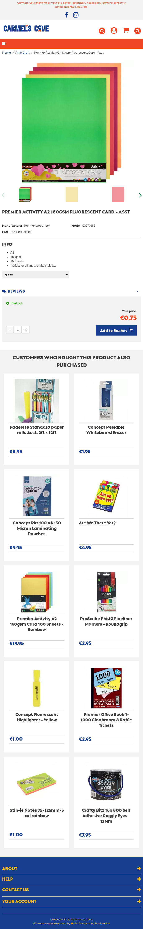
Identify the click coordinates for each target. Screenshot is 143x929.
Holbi (74, 924)
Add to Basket (113, 331)
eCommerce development (49, 924)
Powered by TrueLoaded (94, 924)
